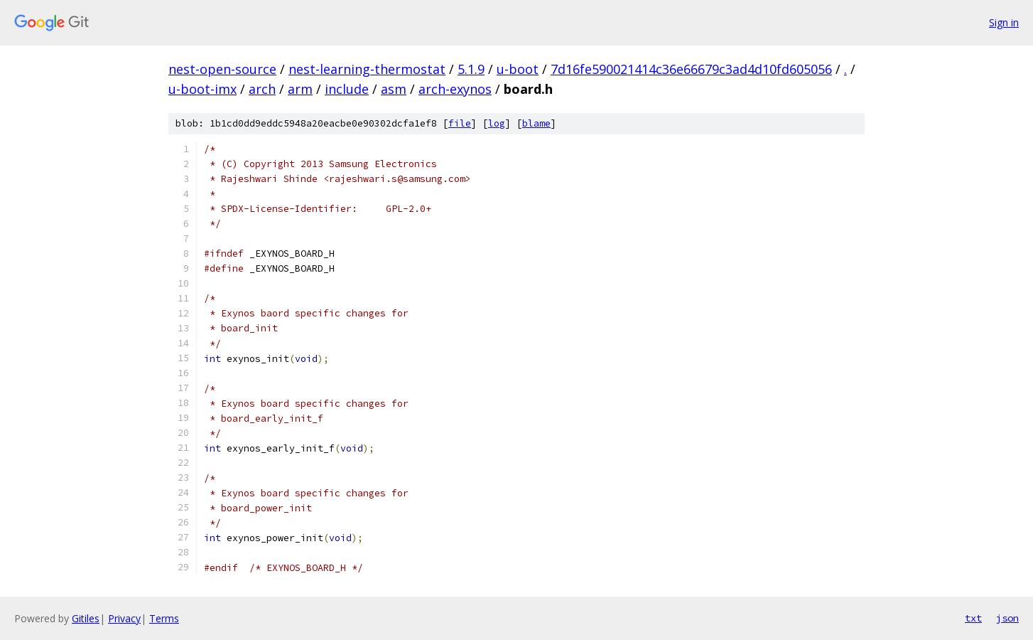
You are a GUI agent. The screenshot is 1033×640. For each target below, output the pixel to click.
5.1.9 (471, 69)
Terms (164, 618)
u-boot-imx (202, 88)
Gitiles (85, 618)
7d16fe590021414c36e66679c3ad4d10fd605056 (691, 69)
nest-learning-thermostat (366, 69)
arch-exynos (455, 88)
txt (973, 618)
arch (262, 88)
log (496, 123)
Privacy (124, 618)
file (459, 123)
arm (300, 88)
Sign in (1004, 22)
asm (393, 88)
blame (536, 123)
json (1007, 618)
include (347, 88)
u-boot (518, 69)
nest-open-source (222, 69)
